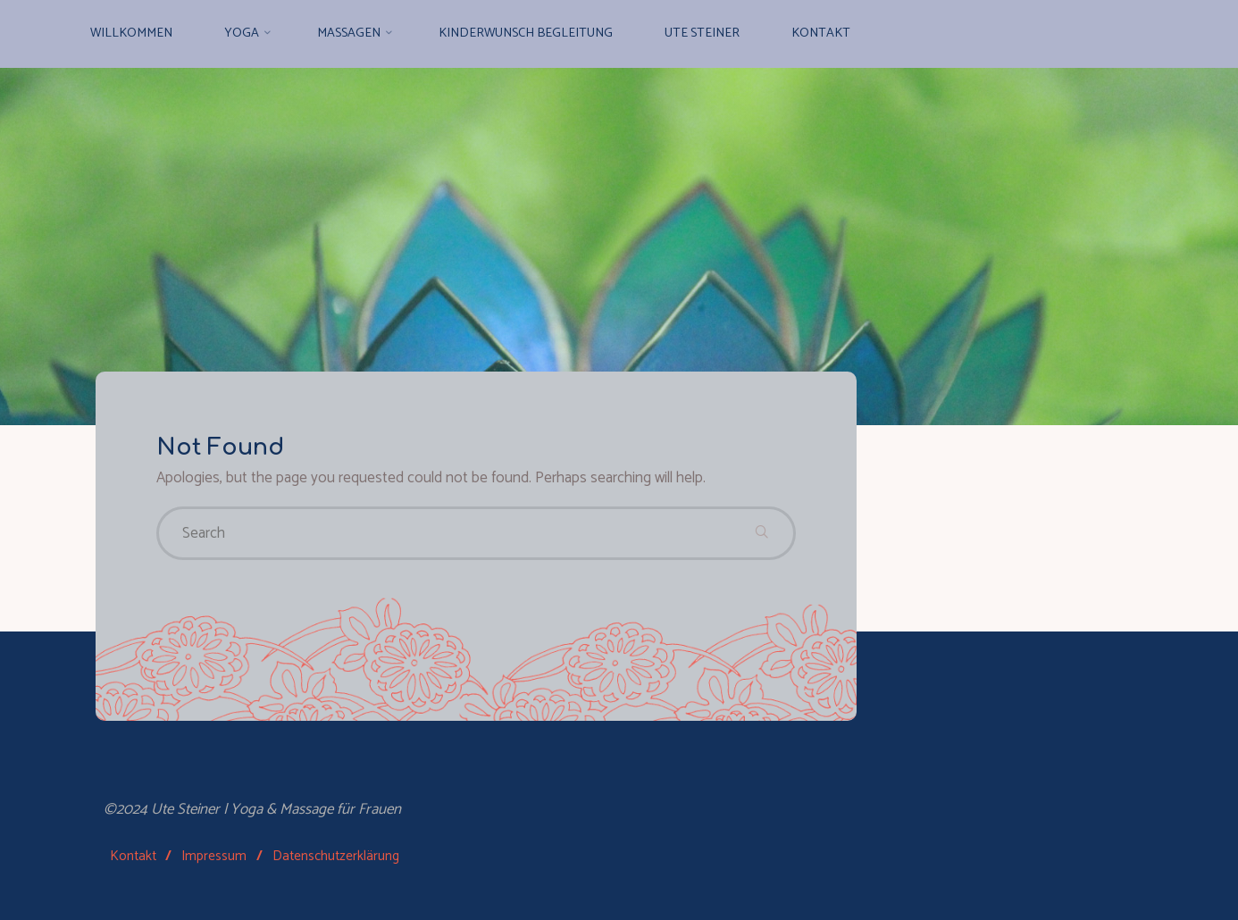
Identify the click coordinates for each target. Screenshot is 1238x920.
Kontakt (133, 856)
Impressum (214, 856)
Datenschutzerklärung (335, 856)
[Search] (762, 533)
